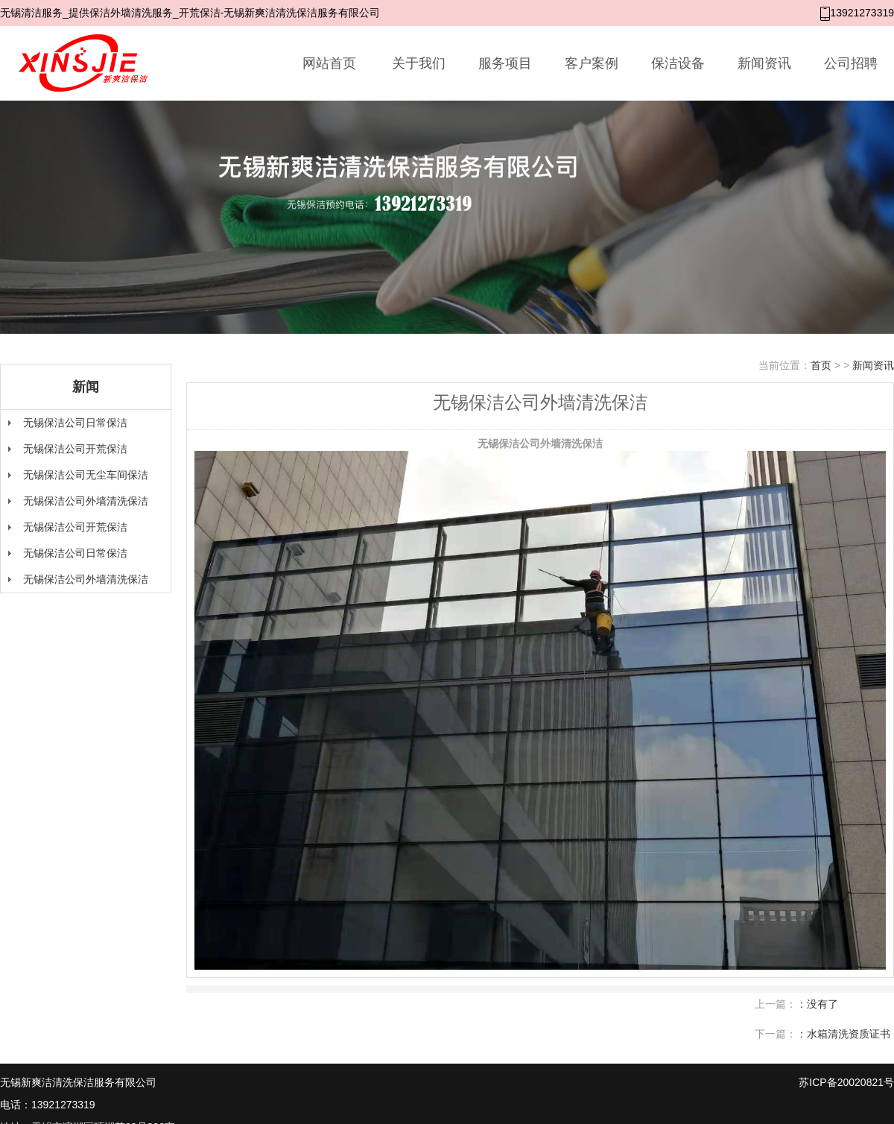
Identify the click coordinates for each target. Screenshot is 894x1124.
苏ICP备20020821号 (846, 1082)
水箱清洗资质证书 (848, 1034)
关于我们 (419, 63)
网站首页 (329, 63)
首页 (821, 365)
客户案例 (591, 63)
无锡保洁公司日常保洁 (75, 423)
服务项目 (505, 63)
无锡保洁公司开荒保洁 (75, 449)
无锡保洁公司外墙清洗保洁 (85, 501)
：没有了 (817, 1004)
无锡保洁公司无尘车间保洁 (85, 475)
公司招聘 (851, 63)
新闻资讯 (764, 63)
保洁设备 (678, 63)
